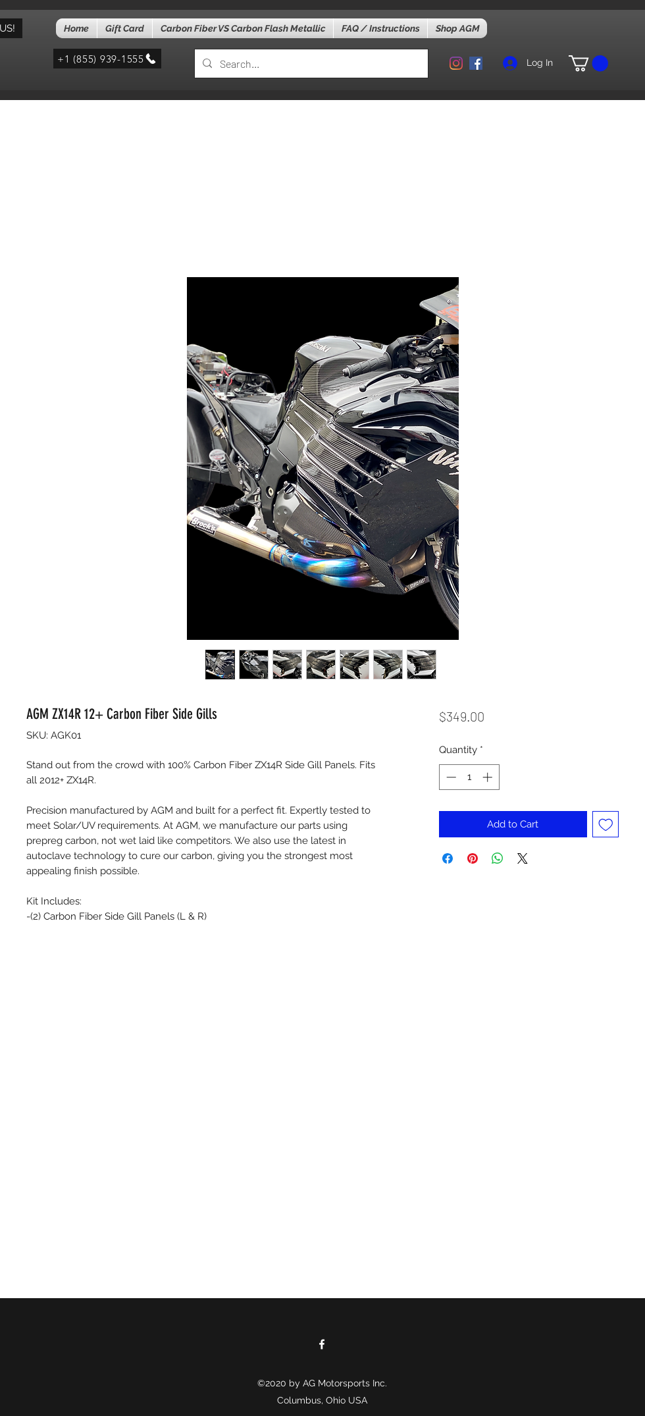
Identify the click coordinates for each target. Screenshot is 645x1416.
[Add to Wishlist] (605, 824)
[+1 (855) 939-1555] (107, 58)
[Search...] (310, 63)
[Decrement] (450, 777)
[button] (588, 63)
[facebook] (475, 63)
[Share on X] (522, 858)
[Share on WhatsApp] (497, 858)
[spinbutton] (469, 777)
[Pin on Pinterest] (472, 858)
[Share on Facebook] (447, 858)
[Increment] (489, 777)
